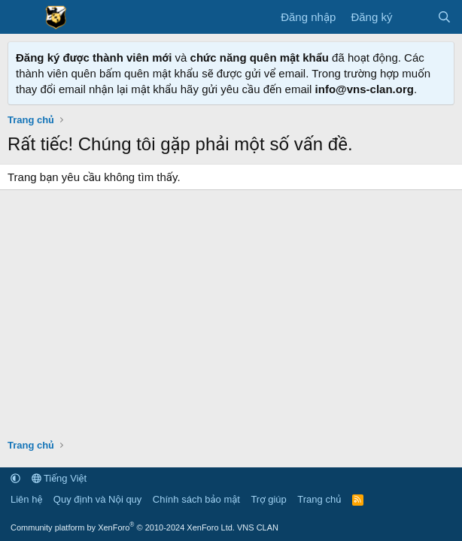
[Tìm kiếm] (444, 17)
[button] (15, 478)
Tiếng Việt (59, 478)
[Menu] (20, 17)
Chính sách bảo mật (196, 499)
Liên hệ (26, 499)
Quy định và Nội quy (97, 499)
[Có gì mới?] (414, 17)
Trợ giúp (268, 499)
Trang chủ (319, 499)
